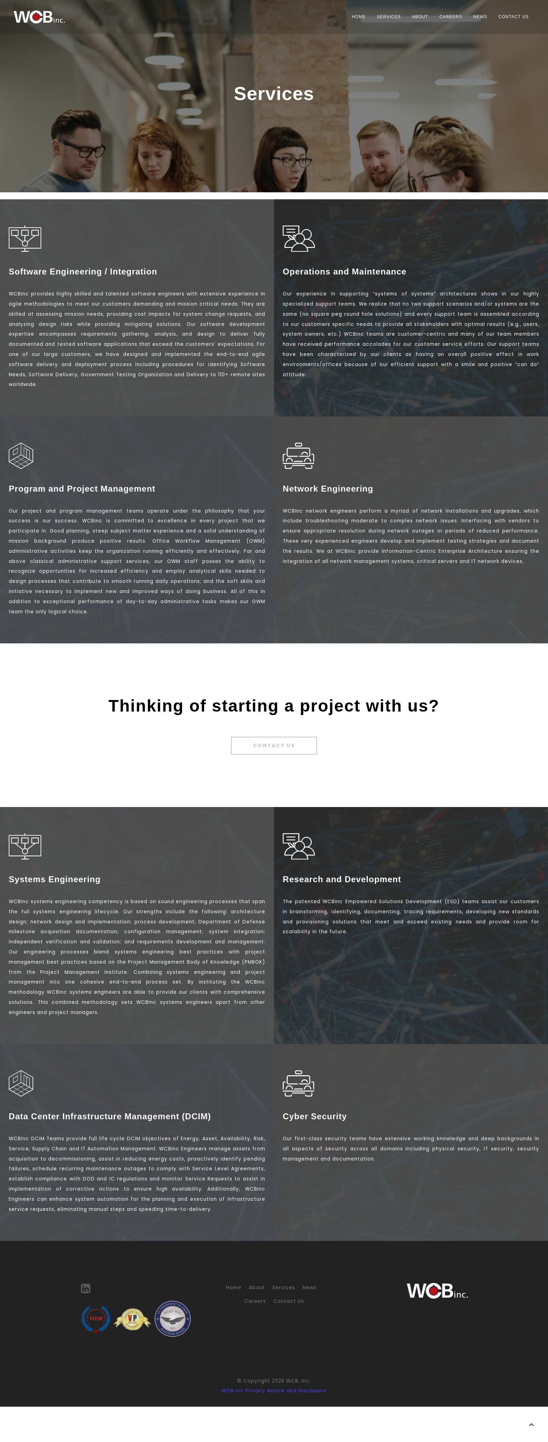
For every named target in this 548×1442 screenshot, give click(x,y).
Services (385, 16)
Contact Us (510, 16)
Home (355, 16)
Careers (446, 16)
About (416, 16)
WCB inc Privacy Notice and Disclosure (274, 1426)
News (476, 16)
